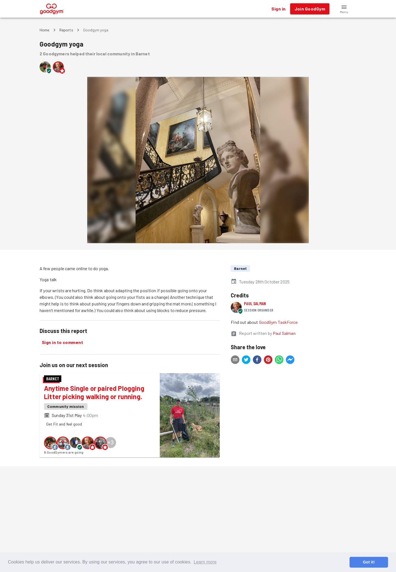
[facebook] (257, 360)
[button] (344, 9)
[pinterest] (268, 360)
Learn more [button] (205, 562)
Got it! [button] (369, 562)
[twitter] (246, 360)
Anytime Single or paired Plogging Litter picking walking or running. (94, 392)
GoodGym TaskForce (278, 322)
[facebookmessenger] (290, 360)
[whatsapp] (279, 360)
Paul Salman (255, 303)
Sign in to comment (62, 342)
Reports (66, 30)
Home (45, 30)
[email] (235, 360)
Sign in (278, 8)
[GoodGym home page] (52, 8)
